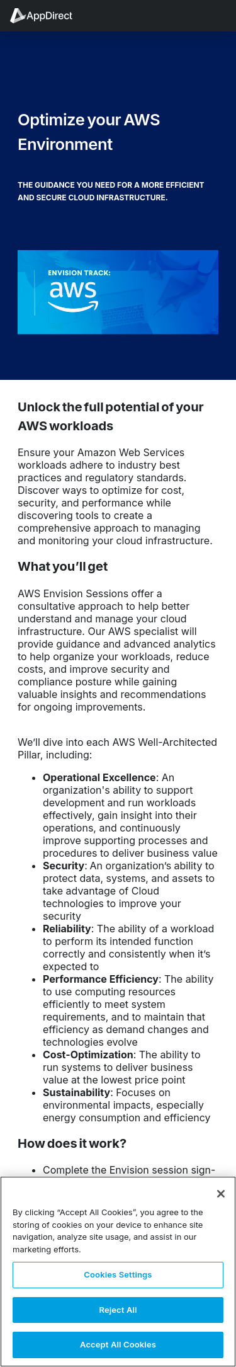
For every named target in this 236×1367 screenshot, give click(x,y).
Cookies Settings (118, 1274)
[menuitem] (48, 15)
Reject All (118, 1310)
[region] (118, 1271)
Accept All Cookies (118, 1344)
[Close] (221, 1194)
